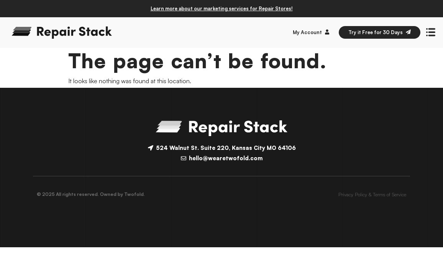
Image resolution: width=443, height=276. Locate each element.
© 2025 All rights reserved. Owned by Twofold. (91, 194)
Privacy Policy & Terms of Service (372, 194)
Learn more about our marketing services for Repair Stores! (222, 8)
